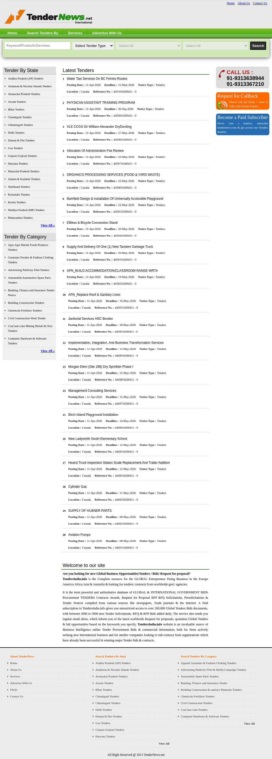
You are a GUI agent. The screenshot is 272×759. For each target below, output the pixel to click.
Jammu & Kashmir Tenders (24, 179)
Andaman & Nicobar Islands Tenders (29, 86)
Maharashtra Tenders (20, 217)
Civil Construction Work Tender (27, 318)
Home (231, 3)
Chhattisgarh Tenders (20, 124)
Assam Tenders (17, 101)
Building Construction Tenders (26, 302)
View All (164, 743)
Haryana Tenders (18, 163)
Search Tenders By (42, 33)
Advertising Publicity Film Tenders (28, 269)
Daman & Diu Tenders (21, 140)
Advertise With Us (107, 33)
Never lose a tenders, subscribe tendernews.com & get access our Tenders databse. (242, 127)
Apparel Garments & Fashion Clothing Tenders (208, 663)
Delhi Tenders (16, 132)
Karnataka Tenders (19, 194)
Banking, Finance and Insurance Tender (204, 683)
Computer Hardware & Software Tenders (205, 716)
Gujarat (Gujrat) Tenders (22, 155)
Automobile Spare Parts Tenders (200, 676)
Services (75, 33)
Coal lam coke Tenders (194, 709)
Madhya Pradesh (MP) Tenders (26, 209)
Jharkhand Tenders (19, 186)
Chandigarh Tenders (20, 117)
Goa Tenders (15, 148)
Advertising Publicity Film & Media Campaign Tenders (213, 669)
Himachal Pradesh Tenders (23, 171)
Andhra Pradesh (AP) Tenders (25, 78)
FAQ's (13, 689)
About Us (244, 3)
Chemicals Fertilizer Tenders (25, 310)
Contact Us (260, 3)
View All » (48, 225)
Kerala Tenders (17, 202)
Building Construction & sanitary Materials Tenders (211, 689)
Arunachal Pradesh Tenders (24, 93)
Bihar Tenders (16, 109)
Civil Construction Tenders (197, 703)
